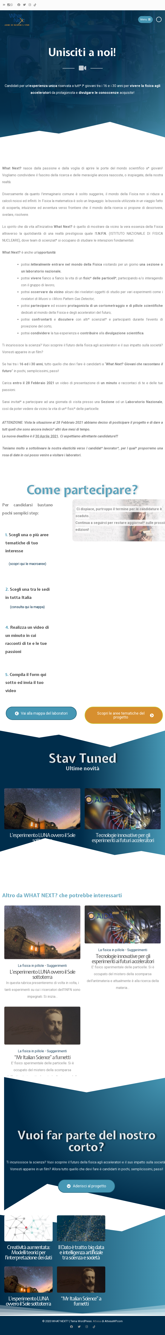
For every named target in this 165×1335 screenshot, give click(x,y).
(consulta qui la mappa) (27, 607)
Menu (145, 19)
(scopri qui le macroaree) (27, 564)
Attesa (97, 1321)
